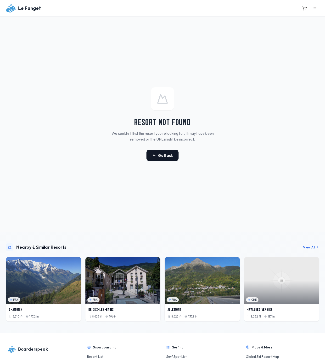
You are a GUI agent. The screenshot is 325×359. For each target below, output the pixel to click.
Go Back (162, 155)
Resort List (95, 356)
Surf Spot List (176, 356)
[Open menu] (315, 8)
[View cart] (304, 8)
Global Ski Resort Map (262, 356)
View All (311, 247)
